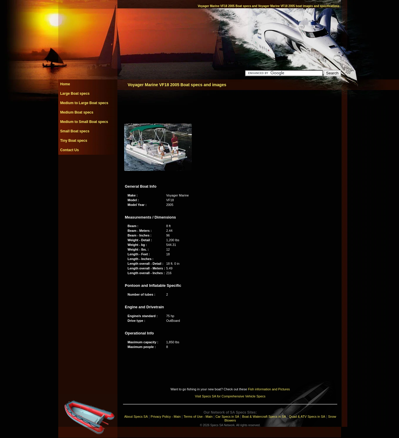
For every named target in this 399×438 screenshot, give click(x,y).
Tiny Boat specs (73, 141)
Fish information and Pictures (269, 389)
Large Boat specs (75, 93)
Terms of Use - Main (198, 416)
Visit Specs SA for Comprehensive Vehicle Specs (230, 396)
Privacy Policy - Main (166, 416)
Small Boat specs (74, 131)
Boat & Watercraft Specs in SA (264, 416)
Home (65, 84)
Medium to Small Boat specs (84, 122)
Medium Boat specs (77, 112)
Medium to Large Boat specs (84, 103)
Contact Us (69, 150)
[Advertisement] (87, 168)
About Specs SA (136, 416)
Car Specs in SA (227, 416)
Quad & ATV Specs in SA (307, 416)
